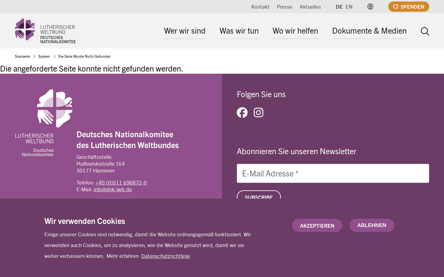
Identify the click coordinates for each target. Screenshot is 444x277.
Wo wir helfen (295, 30)
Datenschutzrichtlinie (165, 256)
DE (339, 6)
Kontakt (260, 6)
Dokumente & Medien (369, 30)
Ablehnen (371, 226)
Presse (284, 6)
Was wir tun (239, 30)
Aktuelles (310, 6)
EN (349, 6)
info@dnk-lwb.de (113, 189)
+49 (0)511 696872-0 (121, 182)
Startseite (22, 56)
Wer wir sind (185, 30)
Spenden (412, 6)
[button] (370, 6)
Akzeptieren (317, 225)
